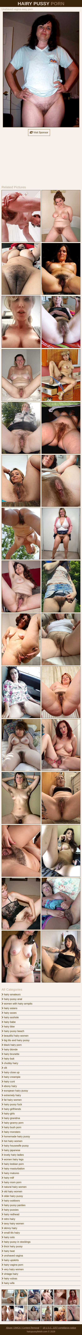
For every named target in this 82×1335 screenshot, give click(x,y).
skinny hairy (9, 1228)
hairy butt (8, 1058)
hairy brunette (10, 1054)
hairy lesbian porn (13, 1164)
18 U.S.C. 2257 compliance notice (59, 1327)
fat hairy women (12, 1100)
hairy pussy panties (13, 1205)
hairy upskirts (10, 1260)
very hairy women (13, 1269)
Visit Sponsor (39, 132)
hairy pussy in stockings (16, 1242)
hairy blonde (10, 1049)
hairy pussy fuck (12, 1104)
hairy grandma (11, 1118)
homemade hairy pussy (16, 1136)
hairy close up (10, 1072)
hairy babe (9, 1022)
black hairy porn (12, 1045)
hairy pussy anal (12, 999)
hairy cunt (8, 1081)
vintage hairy (10, 1274)
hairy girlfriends (11, 1109)
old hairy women (12, 1191)
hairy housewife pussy (15, 1145)
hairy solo (8, 1237)
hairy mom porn (11, 1182)
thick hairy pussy (12, 1246)
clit (4, 1067)
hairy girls (8, 1113)
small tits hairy (11, 1232)
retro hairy (8, 1219)
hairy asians (9, 1008)
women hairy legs (12, 1159)
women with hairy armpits (17, 1003)
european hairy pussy (15, 1090)
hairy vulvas (9, 1278)
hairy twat (8, 1251)
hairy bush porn (11, 1127)
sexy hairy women (13, 1223)
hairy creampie (11, 1077)
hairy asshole (10, 1017)
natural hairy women (14, 1187)
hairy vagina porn (12, 1264)
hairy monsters (11, 1132)
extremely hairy (11, 1095)
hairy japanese (11, 1150)
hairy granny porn (12, 1122)
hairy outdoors (11, 1200)
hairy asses (9, 1012)
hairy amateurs (11, 994)
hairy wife (8, 1283)
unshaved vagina (12, 1255)
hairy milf (8, 1177)
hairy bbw (8, 1026)
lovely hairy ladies (13, 1154)
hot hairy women (12, 1141)
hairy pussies (10, 1209)
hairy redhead (10, 1214)
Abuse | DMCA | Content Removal (22, 1327)
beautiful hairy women (15, 1035)
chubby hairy (10, 1063)
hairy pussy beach (13, 1031)
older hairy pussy (12, 1196)
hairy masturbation (13, 1168)
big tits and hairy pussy (15, 1040)
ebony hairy (9, 1086)
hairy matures (10, 1173)
